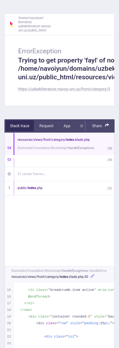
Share (100, 125)
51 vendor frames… (32, 174)
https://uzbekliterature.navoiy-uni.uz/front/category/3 (64, 89)
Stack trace (20, 126)
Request (46, 126)
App (66, 126)
